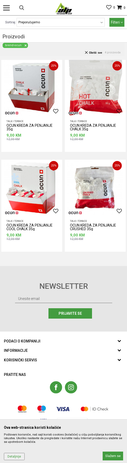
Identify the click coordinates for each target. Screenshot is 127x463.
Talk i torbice (14, 121)
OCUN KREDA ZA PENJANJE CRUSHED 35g (93, 227)
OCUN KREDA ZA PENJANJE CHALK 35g (93, 127)
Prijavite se (71, 313)
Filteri (117, 22)
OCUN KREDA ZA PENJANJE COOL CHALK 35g (29, 227)
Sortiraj (10, 22)
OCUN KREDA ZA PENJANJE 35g (29, 127)
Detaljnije (14, 456)
